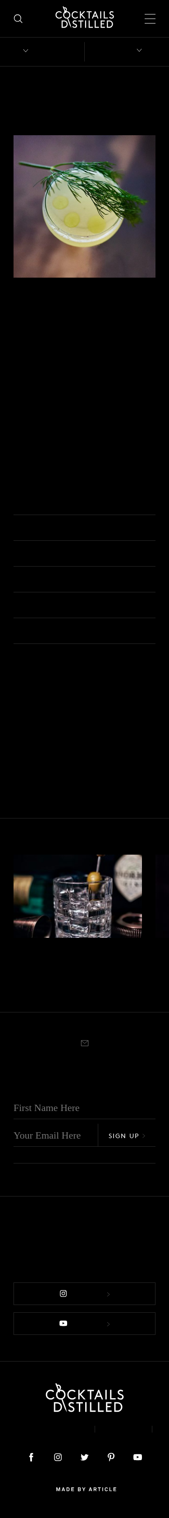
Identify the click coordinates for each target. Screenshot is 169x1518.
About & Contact (47, 1429)
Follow (84, 1294)
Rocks (35, 990)
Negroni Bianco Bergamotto (57, 968)
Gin (20, 309)
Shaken (128, 309)
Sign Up (127, 1136)
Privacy (123, 1429)
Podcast (84, 1436)
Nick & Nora (36, 706)
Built (19, 990)
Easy (72, 309)
